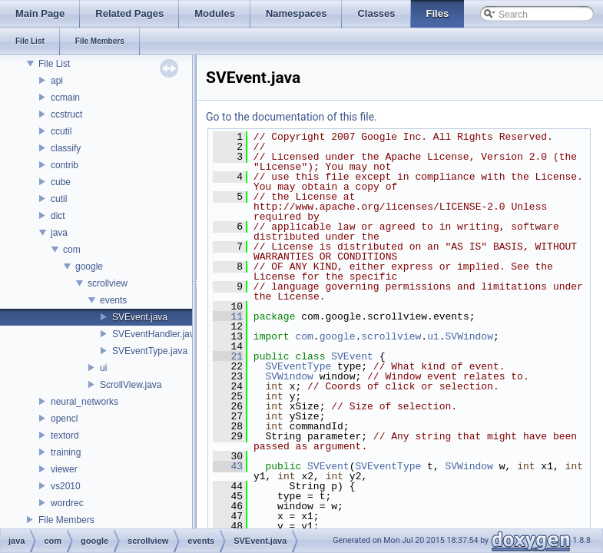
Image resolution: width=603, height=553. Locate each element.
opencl (64, 418)
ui (103, 368)
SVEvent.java (139, 317)
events (113, 300)
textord (65, 435)
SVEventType (298, 366)
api (57, 80)
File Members (66, 520)
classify (66, 148)
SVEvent (352, 356)
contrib (64, 165)
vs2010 (66, 486)
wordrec (67, 503)
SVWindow (469, 336)
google (89, 266)
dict (58, 215)
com (72, 249)
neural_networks (84, 401)
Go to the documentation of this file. (291, 117)
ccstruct (66, 114)
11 (228, 316)
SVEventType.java (149, 351)
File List (54, 63)
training (66, 452)
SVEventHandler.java (155, 334)
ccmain (65, 97)
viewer (64, 469)
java (59, 232)
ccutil (61, 131)
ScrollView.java (130, 384)
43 (228, 466)
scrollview (108, 283)
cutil (59, 199)
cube (61, 182)
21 (228, 356)
